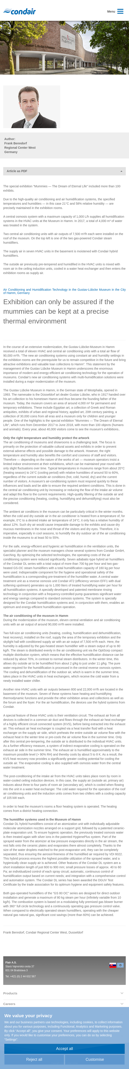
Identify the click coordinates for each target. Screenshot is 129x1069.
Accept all (64, 1048)
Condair (19, 11)
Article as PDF (64, 171)
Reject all (34, 1059)
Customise (94, 1059)
